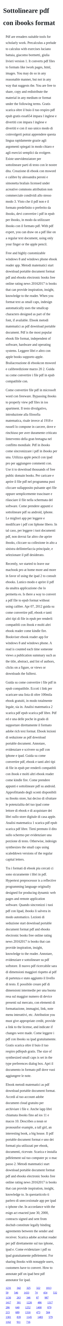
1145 (29, 1317)
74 (36, 1292)
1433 (26, 1292)
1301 (8, 1317)
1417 (8, 1302)
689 (17, 1312)
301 (19, 1302)
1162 (8, 1322)
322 (38, 1287)
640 (17, 1307)
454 (45, 1292)
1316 (28, 1312)
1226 (29, 1302)
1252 (28, 1307)
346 (28, 1297)
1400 (39, 1307)
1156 (8, 1297)
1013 (48, 1287)
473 (38, 1312)
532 (55, 1292)
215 (8, 1312)
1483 (40, 1317)
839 (19, 1317)
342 (19, 1287)
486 (40, 1302)
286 (8, 1307)
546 (16, 1292)
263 (19, 1297)
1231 (8, 1287)
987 (47, 1297)
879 (49, 1307)
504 (48, 1312)
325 (29, 1287)
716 (28, 1322)
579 (51, 1317)
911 (18, 1322)
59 (7, 1292)
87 (37, 1297)
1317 (50, 1302)
